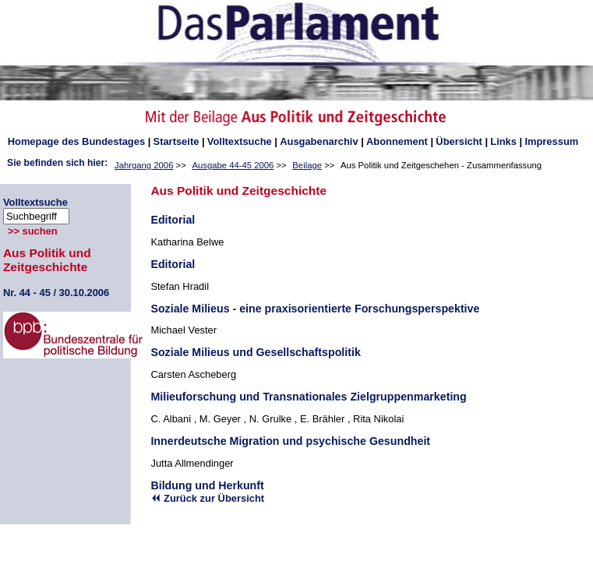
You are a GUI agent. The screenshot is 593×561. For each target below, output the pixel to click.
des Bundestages (76, 141)
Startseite (176, 141)
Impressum (551, 141)
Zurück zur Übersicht (207, 498)
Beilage (307, 165)
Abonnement (397, 141)
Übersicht (459, 141)
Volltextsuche (239, 141)
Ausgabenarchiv (319, 141)
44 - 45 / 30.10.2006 (56, 292)
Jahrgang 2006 (144, 165)
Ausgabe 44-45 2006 (233, 165)
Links (503, 141)
